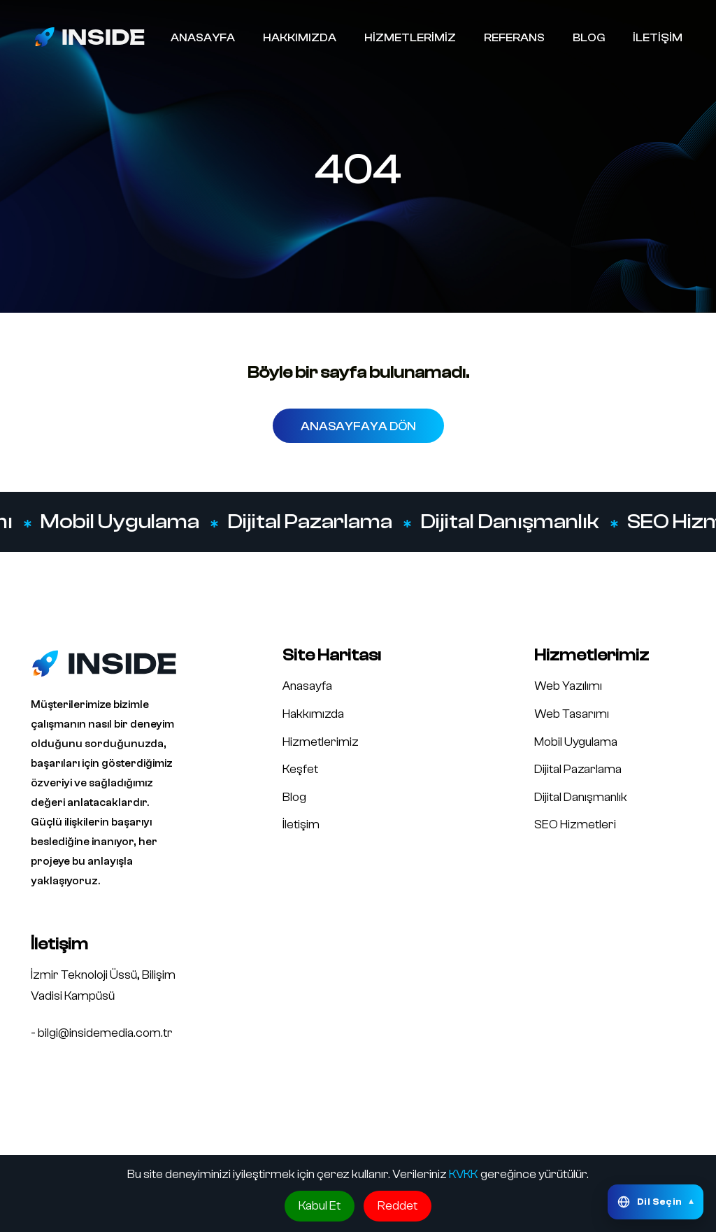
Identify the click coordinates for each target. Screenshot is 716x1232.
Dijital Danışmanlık (509, 522)
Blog (294, 797)
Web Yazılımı (568, 686)
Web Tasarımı (571, 714)
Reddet (397, 1205)
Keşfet (300, 769)
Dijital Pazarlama (309, 522)
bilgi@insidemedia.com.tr (105, 1033)
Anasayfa (307, 686)
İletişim (301, 824)
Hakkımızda (313, 714)
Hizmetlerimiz (320, 742)
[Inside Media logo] (89, 36)
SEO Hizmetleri (575, 824)
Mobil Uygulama (119, 522)
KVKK (463, 1174)
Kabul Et (320, 1205)
